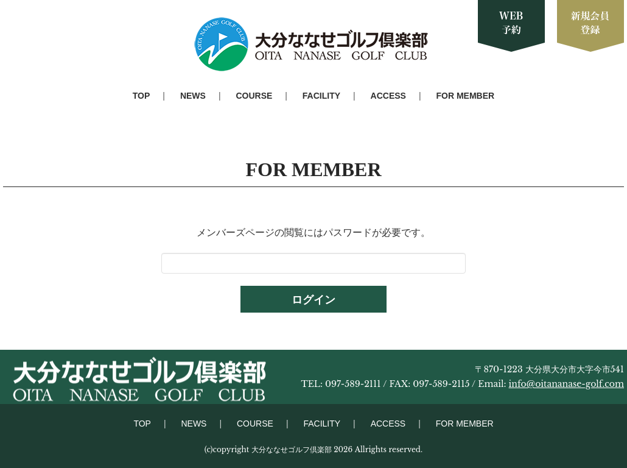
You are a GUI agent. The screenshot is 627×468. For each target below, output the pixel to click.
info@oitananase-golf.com (566, 383)
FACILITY (321, 96)
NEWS (193, 96)
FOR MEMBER (465, 96)
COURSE (254, 96)
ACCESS (388, 96)
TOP (141, 96)
